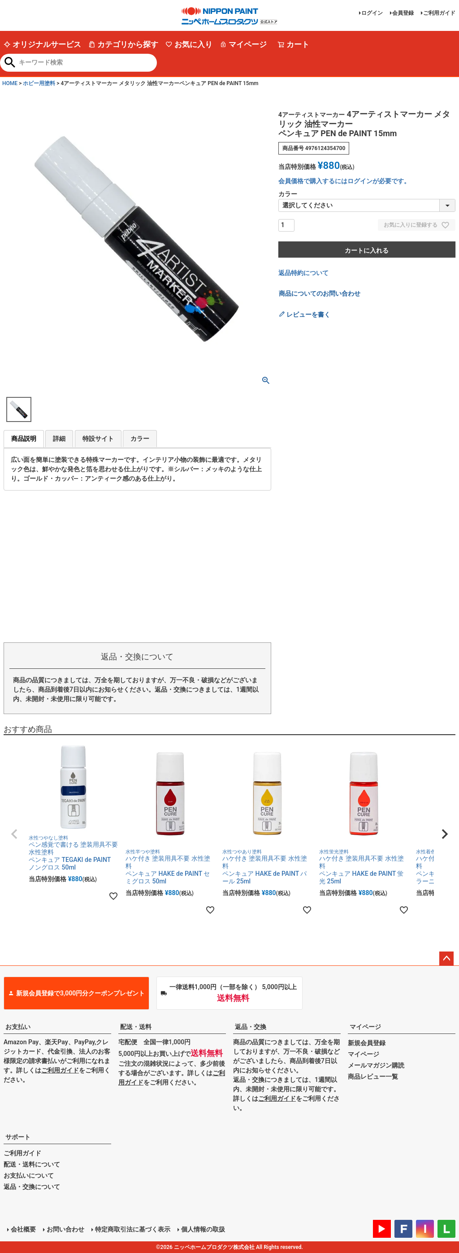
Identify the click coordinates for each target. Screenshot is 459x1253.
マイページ (243, 44)
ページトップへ (446, 959)
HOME (9, 83)
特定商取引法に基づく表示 (132, 1229)
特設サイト (98, 438)
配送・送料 (136, 1026)
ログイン (372, 13)
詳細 (59, 438)
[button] (14, 834)
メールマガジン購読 (376, 1065)
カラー (139, 438)
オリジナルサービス (42, 44)
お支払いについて (29, 1175)
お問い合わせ (65, 1229)
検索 (10, 63)
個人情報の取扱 (203, 1229)
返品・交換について (32, 1186)
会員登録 (403, 13)
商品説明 (23, 438)
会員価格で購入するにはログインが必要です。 (344, 181)
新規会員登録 (366, 1042)
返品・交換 (250, 1026)
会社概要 (23, 1229)
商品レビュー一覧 (373, 1076)
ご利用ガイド (439, 13)
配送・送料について (32, 1164)
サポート (17, 1137)
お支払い (17, 1026)
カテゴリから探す (123, 44)
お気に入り (188, 44)
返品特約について (303, 272)
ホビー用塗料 (39, 83)
